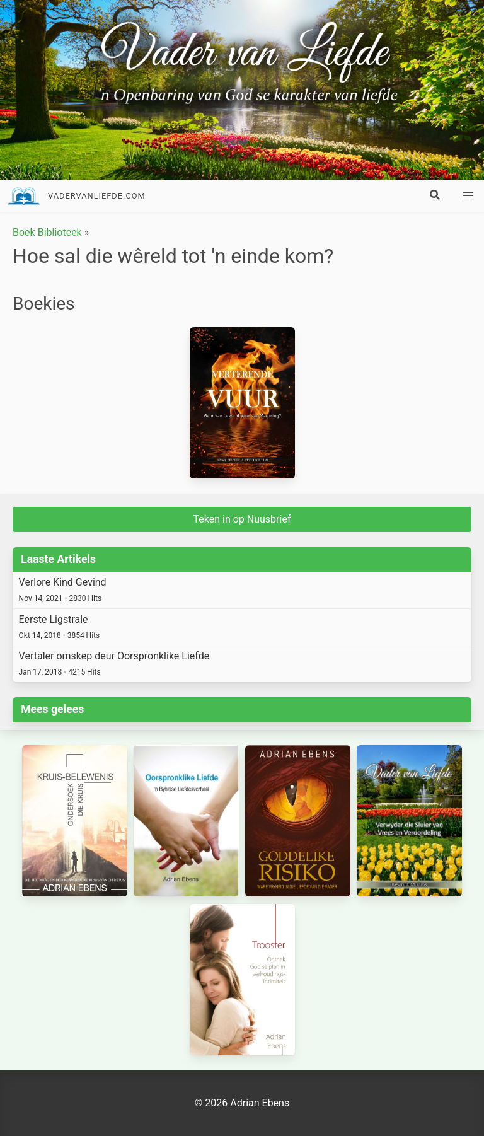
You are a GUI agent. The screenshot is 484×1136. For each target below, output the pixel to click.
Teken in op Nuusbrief (242, 519)
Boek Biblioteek (47, 232)
